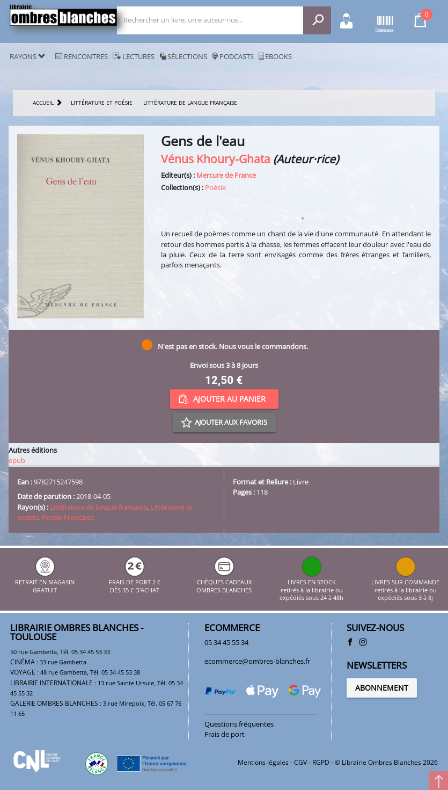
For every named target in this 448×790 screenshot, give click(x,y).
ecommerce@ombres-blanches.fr (257, 661)
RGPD (320, 762)
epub (17, 460)
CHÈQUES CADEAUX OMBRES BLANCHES (224, 582)
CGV (300, 762)
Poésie (215, 187)
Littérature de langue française (98, 507)
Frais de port (224, 734)
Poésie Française (67, 517)
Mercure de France (226, 175)
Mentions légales (263, 762)
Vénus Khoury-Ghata (215, 158)
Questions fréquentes (239, 724)
